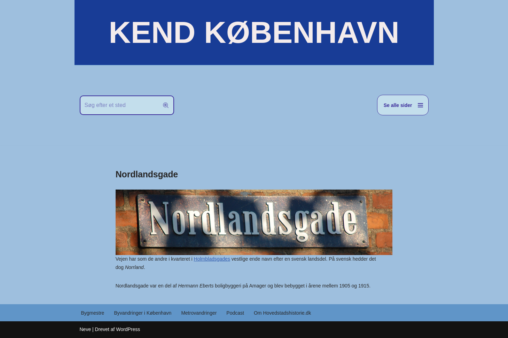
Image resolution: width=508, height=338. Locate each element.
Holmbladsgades (212, 259)
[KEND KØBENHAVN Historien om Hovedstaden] (254, 32)
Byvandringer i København (142, 313)
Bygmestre (92, 313)
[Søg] (119, 105)
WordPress (128, 329)
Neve (85, 329)
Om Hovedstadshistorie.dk (282, 313)
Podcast (235, 313)
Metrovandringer (199, 313)
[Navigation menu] (403, 105)
